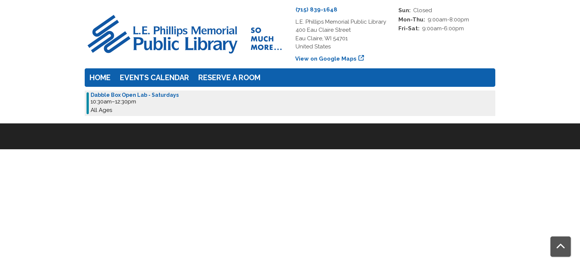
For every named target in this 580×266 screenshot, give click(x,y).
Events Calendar (154, 77)
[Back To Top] (560, 246)
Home (100, 77)
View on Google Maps (326, 58)
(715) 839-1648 (316, 9)
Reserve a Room (229, 77)
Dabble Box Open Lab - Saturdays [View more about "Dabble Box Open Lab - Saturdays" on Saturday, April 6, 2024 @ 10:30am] (135, 95)
